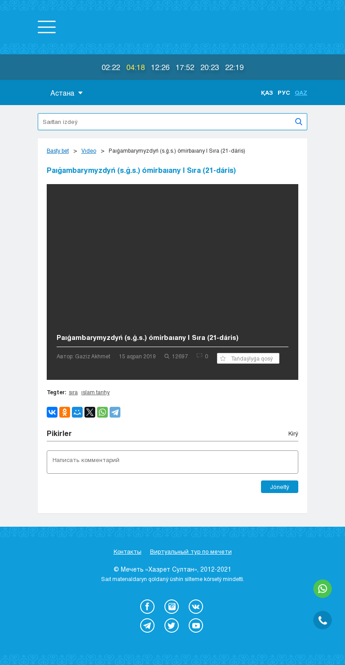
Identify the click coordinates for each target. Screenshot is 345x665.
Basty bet (58, 150)
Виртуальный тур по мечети (191, 551)
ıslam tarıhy (95, 392)
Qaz (301, 92)
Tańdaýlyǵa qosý (246, 358)
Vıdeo (88, 150)
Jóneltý (279, 486)
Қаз (267, 92)
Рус (284, 92)
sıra (73, 392)
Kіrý (293, 433)
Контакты (128, 551)
